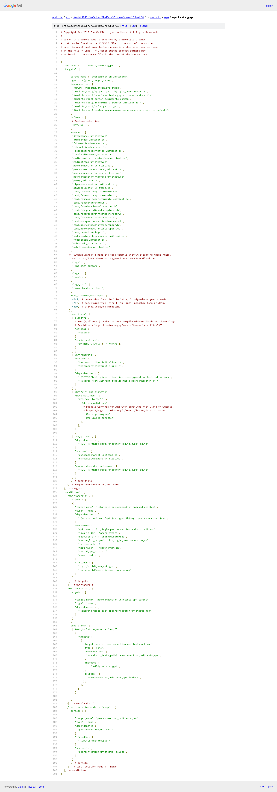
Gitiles (21, 786)
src (68, 17)
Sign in (269, 5)
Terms (41, 786)
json (270, 786)
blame (143, 25)
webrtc (57, 17)
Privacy (31, 786)
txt (262, 786)
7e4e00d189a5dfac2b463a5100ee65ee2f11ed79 (108, 17)
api (166, 17)
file (124, 25)
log (133, 25)
